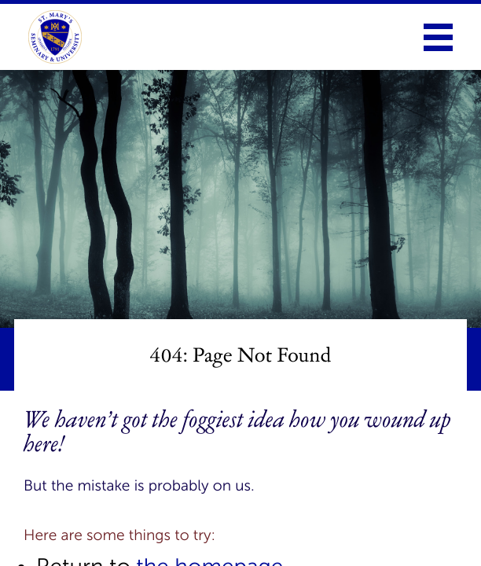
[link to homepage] (55, 37)
